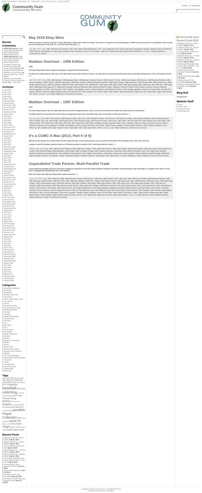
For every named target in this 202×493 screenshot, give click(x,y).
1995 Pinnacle (108, 179)
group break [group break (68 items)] (15, 401)
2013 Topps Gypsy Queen (82, 188)
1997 (47, 118)
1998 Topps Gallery (115, 85)
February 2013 (9, 197)
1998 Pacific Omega (116, 82)
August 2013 (8, 186)
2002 (152, 183)
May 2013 (7, 191)
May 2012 (7, 217)
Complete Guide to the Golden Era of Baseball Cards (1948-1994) (12, 66)
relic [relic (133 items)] (19, 418)
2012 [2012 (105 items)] (14, 382)
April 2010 (7, 272)
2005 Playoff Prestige (43, 151)
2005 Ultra (118, 151)
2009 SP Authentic (134, 151)
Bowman (76, 87)
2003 (74, 149)
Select (31, 128)
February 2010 (9, 276)
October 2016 (9, 149)
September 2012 (10, 208)
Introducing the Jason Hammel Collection (12, 465)
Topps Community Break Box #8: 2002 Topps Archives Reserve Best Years (13, 51)
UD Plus (79, 195)
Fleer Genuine (75, 153)
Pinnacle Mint (155, 89)
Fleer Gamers (121, 190)
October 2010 (9, 259)
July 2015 (7, 173)
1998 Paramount (131, 82)
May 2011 (7, 243)
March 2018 (8, 125)
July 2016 (7, 156)
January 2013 (9, 199)
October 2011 (9, 232)
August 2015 (8, 171)
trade (66, 195)
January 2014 (9, 175)
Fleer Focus (111, 190)
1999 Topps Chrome (108, 181)
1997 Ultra (67, 123)
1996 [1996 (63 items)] (3, 378)
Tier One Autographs (11, 355)
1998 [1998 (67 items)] (7, 378)
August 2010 (8, 263)
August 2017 (8, 136)
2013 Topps (52, 188)
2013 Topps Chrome (64, 188)
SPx (38, 128)
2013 (158, 186)
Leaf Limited (107, 153)
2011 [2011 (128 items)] (9, 382)
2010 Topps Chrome (128, 186)
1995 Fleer (98, 179)
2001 (114, 183)
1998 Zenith (61, 87)
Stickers (7, 353)
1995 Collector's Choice (73, 179)
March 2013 (8, 195)
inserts (87, 89)
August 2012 (8, 210)
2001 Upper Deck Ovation (140, 183)
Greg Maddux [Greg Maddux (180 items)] (9, 399)
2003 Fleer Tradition (84, 149)
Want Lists (7, 371)
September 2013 (10, 184)
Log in (180, 104)
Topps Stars (73, 128)
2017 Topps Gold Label (124, 49)
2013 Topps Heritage (100, 188)
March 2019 (8, 99)
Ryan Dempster (35, 156)
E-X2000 (61, 125)
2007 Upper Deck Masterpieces (85, 49)
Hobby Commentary (11, 316)
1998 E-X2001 (48, 82)
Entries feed (182, 107)
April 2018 (7, 123)
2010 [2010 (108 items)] (4, 382)
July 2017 (7, 138)
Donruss (149, 87)
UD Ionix (72, 195)
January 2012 (9, 226)
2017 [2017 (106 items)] (4, 385)
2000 (38, 183)
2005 (114, 149)
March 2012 (8, 221)
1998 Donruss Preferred (60, 49)
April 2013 (7, 193)
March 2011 (8, 248)
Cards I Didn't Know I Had (13, 299)
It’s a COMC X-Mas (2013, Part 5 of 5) (60, 136)
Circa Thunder (155, 188)
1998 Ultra (159, 85)
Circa (123, 123)
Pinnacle (79, 192)
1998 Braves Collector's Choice (90, 80)
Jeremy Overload (97, 89)
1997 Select (122, 121)
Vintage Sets (8, 369)
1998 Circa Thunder (139, 179)
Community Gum (28, 7)
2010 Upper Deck (152, 151)
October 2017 (9, 132)
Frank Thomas (34, 51)
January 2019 (9, 103)
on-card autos (57, 51)
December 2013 (10, 178)
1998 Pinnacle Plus (160, 82)
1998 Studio (93, 85)
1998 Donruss (142, 80)
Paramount (145, 89)
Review (6, 338)
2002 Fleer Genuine (44, 186)
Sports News (8, 347)
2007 (71, 49)
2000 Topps (91, 183)
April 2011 (7, 245)
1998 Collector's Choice (111, 80)
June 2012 (8, 215)
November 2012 (10, 204)
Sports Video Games (11, 349)
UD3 (80, 128)
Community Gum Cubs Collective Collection (11, 309)
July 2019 (7, 90)
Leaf (96, 125)
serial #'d (86, 51)
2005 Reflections (58, 151)
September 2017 (10, 134)
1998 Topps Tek (148, 85)
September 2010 (10, 261)
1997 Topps (161, 121)
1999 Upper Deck (152, 181)
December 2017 (10, 127)
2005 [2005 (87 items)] (8, 380)
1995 (62, 179)
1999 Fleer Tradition (93, 181)
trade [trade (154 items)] (9, 429)
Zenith (35, 94)
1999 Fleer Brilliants (77, 181)
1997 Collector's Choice (95, 118)
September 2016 (10, 151)
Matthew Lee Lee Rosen (13, 72)
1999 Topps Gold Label (125, 181)
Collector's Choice (127, 87)
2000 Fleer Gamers (64, 183)
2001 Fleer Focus (123, 183)
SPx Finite (82, 92)
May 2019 (7, 94)
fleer (92, 190)
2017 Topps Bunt (109, 49)
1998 (48, 49)
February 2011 (9, 250)
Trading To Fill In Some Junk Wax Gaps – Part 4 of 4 (14, 81)
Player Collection (76, 51)
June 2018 (8, 118)
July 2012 (7, 213)
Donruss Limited (161, 123)
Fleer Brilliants (100, 190)
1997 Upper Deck (78, 123)
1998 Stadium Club (81, 85)
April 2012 (7, 219)
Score (164, 125)
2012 (139, 186)
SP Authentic (72, 92)
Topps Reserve (57, 195)
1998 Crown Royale (128, 80)
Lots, (48, 94)
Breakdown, (132, 156)
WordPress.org (183, 111)
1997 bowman (55, 118)
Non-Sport (7, 325)
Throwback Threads (72, 156)
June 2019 (8, 92)
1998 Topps (103, 85)
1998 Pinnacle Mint (145, 82)
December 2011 (10, 228)
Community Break (10, 306)
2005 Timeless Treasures (104, 151)
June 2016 (8, 158)
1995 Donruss (88, 179)
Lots (5, 323)
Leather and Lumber (120, 153)
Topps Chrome (63, 128)
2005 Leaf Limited (150, 149)
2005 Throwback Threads (84, 151)
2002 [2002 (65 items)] (18, 378)
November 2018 (10, 107)
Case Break (8, 301)
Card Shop (8, 297)
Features (7, 314)
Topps (105, 92)
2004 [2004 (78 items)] (4, 380)
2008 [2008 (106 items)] (17, 380)
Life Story (7, 321)
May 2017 (7, 143)
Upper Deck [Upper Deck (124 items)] (18, 429)
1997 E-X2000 (34, 121)
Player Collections (10, 334)
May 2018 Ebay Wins (46, 38)
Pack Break (8, 332)
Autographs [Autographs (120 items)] (12, 385)
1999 (67, 181)
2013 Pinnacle (41, 188)
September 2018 (10, 112)
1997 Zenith (89, 123)
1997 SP (130, 121)
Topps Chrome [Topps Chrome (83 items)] (15, 427)
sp (36, 128)
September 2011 (10, 234)
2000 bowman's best (48, 183)
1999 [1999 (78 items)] (11, 378)
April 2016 (7, 162)
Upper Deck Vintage (120, 195)
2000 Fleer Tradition (79, 183)
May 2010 (7, 270)
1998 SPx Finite (67, 85)
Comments (196, 6)
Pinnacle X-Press (142, 125)
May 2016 (7, 160)
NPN (5, 327)
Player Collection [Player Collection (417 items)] (9, 415)
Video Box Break (10, 366)
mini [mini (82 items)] (21, 407)
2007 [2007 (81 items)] (12, 380)
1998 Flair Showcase (62, 82)
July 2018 (7, 116)
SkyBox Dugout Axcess (58, 92)
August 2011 (8, 237)
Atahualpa (110, 491)
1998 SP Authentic (54, 85)
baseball (146, 49)
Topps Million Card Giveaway (14, 358)
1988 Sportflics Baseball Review (14, 69)
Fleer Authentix (64, 153)
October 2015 (9, 167)
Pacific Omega (128, 89)
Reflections (165, 153)
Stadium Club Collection (13, 351)
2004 (94, 149)
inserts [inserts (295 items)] (6, 404)
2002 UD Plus (73, 186)
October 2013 (9, 182)
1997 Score (112, 121)
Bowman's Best (86, 87)
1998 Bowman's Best (70, 80)
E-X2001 (46, 89)
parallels (66, 51)
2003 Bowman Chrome (107, 186)
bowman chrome (131, 188)
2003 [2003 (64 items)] (22, 378)
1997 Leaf (44, 121)
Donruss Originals (57, 190)
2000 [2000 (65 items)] (14, 378)
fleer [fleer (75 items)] (14, 396)
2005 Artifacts (122, 149)
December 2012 (10, 202)
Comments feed (184, 109)
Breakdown (8, 292)
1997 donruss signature (160, 118)
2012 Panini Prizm (148, 186)
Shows (6, 344)
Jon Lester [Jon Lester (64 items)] (14, 405)
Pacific (101, 125)
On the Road (8, 329)
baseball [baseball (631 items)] (9, 388)
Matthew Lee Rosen (11, 78)
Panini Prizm (63, 192)
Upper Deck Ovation (104, 195)
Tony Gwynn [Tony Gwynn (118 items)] (16, 424)
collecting (153, 49)
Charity (6, 303)
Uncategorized (9, 364)
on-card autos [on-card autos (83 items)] (7, 410)
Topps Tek (138, 92)
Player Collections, (36, 197)
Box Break (7, 290)
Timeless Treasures (87, 156)
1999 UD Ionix (140, 181)
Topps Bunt (104, 51)
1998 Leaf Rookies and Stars (97, 82)
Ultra (144, 92)
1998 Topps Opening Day (132, 85)
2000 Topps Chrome (104, 183)
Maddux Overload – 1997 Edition (56, 102)
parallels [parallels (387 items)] (19, 410)
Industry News (9, 318)
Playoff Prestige (154, 153)
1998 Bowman (56, 80)
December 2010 (10, 254)
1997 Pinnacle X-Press (99, 121)
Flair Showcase (56, 89)
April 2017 (7, 145)
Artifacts (163, 151)
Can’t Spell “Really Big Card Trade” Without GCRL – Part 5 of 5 (14, 460)
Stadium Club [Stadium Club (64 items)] (6, 424)
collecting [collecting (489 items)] (9, 392)
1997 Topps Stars (47, 123)
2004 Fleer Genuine (104, 149)
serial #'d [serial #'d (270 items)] (15, 421)
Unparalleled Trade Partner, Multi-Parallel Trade (69, 164)
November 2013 (10, 180)
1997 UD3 (58, 123)
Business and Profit (11, 295)
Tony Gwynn (95, 51)
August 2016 (8, 153)
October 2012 (9, 206)
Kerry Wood (97, 153)
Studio (100, 92)
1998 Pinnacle (46, 181)
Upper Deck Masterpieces (132, 51)
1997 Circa (82, 118)
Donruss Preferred (164, 49)
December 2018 (10, 105)
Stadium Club (92, 92)
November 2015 (10, 164)
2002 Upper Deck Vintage (88, 186)
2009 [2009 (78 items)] (21, 380)
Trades (6, 362)
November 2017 (10, 129)
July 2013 (7, 188)
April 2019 (7, 97)
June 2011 (8, 241)
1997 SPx (137, 121)
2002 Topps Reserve (59, 186)
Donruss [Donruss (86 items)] (9, 396)
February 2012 (9, 224)
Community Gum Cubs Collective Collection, (152, 195)
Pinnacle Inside (129, 125)
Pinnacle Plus (166, 89)
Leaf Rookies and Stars (113, 89)
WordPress (101, 491)
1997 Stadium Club (149, 121)
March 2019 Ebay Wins (12, 470)
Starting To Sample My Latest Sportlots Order (14, 480)
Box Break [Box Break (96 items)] (21, 389)
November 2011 (10, 230)
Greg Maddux (46, 51)
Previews (7, 336)
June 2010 (8, 267)
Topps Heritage (45, 195)
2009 (124, 151)
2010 (143, 151)
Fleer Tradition (68, 89)
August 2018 (8, 114)
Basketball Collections (12, 288)
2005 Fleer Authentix (135, 149)
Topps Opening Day (126, 92)
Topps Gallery (113, 92)
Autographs (138, 49)
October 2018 (9, 110)
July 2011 (7, 239)
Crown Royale (140, 87)
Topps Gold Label (116, 51)
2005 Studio (70, 151)
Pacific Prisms (110, 125)
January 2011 (9, 252)
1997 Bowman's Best (69, 118)
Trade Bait (7, 360)
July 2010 (7, 265)
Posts (185, 6)
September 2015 (10, 169)
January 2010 (9, 278)
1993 (49, 179)
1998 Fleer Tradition (78, 82)
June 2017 (8, 140)
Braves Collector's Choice (102, 87)
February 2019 (9, 101)
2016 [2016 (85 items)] (23, 382)
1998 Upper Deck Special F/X (45, 87)
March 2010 (8, 274)
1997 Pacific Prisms (66, 121)
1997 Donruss (110, 118)
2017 (100, 49)
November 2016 (10, 147)
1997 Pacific (53, 121)
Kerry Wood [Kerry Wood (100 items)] (15, 407)
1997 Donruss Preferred (142, 118)
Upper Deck (151, 92)
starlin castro (117, 192)
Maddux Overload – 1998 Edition (56, 62)
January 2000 (9, 280)
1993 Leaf (56, 179)
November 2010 (10, 256)
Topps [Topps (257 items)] (6, 426)
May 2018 (7, 121)
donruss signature (36, 89)
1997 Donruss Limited (124, 118)
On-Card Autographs (50, 192)
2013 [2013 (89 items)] (19, 382)
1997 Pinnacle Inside (82, 121)
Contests (7, 312)
